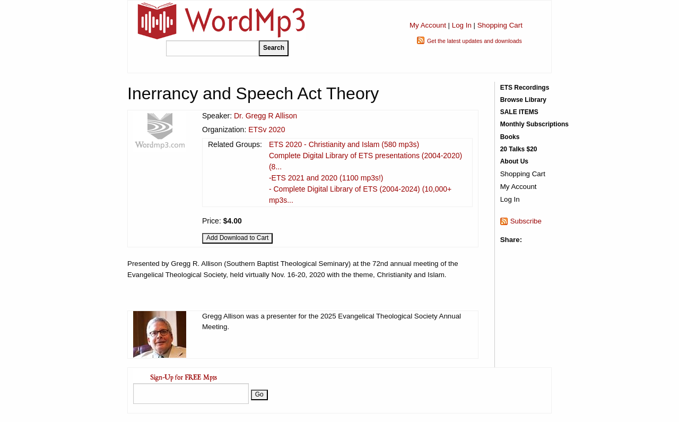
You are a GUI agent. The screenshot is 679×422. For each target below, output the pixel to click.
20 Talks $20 (518, 149)
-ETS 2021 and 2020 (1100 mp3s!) (326, 178)
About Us (514, 161)
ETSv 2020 (266, 129)
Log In (462, 25)
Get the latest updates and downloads (474, 41)
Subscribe (526, 221)
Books (510, 137)
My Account (428, 25)
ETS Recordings (525, 87)
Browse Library (523, 100)
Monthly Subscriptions (534, 124)
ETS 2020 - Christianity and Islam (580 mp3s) (344, 144)
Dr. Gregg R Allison (265, 115)
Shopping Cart (500, 25)
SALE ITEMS (519, 112)
